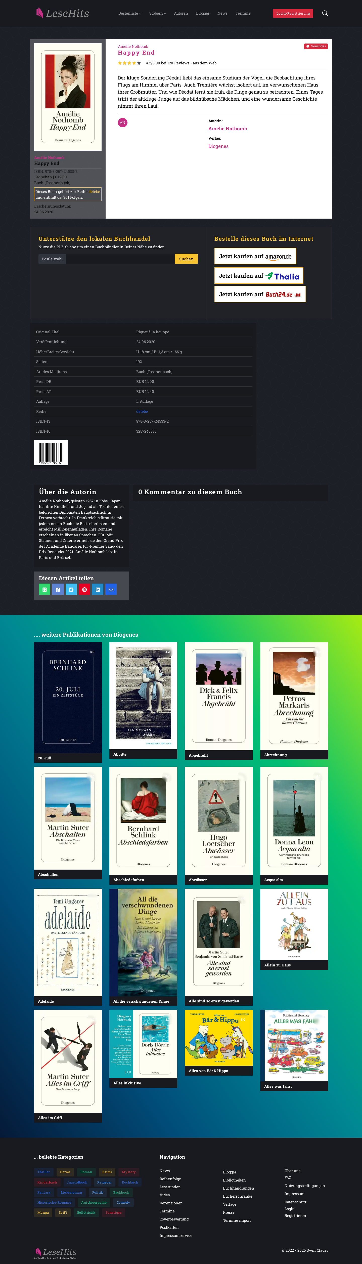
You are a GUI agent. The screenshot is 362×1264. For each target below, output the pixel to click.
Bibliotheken (234, 1180)
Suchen (186, 259)
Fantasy (44, 1192)
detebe (94, 191)
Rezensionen (171, 1203)
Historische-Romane (54, 1202)
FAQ (288, 1177)
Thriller (43, 1172)
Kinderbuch (47, 1182)
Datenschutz (296, 1202)
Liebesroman (71, 1192)
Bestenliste (128, 13)
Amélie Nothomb (227, 129)
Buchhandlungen (238, 1188)
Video (165, 1195)
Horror (65, 1172)
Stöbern (156, 13)
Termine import (237, 1220)
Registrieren (295, 1215)
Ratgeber (104, 1182)
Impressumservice (176, 1235)
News (222, 13)
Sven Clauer (317, 1250)
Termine (243, 13)
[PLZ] (120, 259)
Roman (86, 1172)
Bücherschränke (237, 1196)
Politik (97, 1192)
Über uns (292, 1170)
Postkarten (169, 1227)
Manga (43, 1213)
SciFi (63, 1213)
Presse (229, 1212)
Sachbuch (121, 1192)
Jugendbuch (77, 1182)
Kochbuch (130, 1182)
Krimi (107, 1172)
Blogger (202, 13)
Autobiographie (94, 1202)
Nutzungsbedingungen (305, 1185)
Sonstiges (316, 46)
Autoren (181, 13)
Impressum (294, 1194)
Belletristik (86, 1213)
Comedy (123, 1202)
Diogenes (218, 146)
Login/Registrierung (293, 13)
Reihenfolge (170, 1178)
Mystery (129, 1172)
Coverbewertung (174, 1219)
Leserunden (170, 1187)
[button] (323, 13)
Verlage (229, 1204)
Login (290, 1208)
